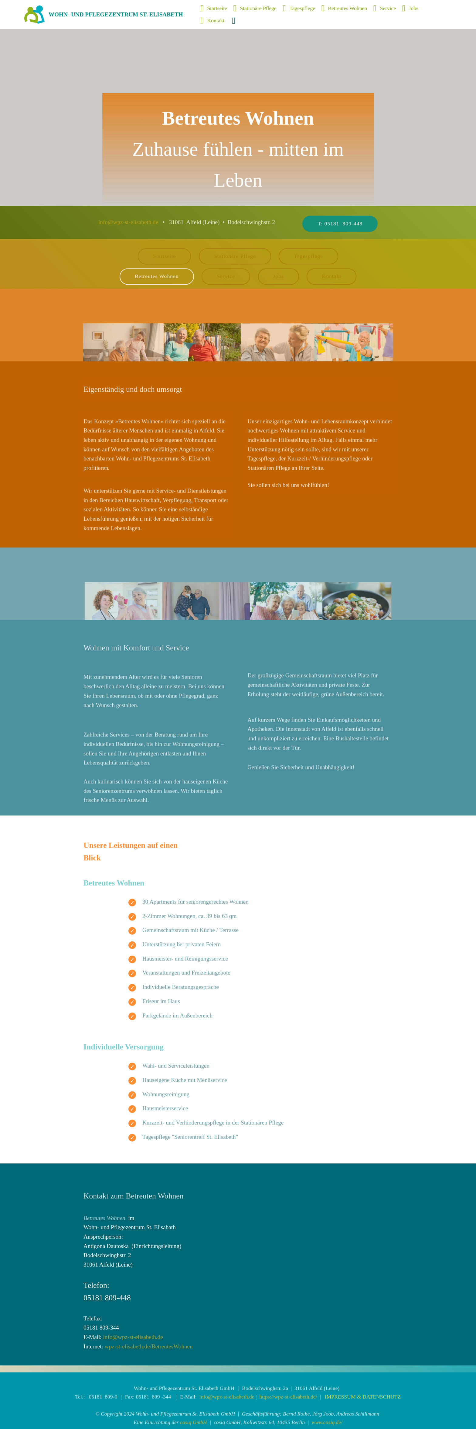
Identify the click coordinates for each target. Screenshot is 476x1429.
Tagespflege (299, 8)
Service (384, 8)
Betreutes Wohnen (344, 8)
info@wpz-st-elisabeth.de (128, 227)
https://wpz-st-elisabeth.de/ (288, 1423)
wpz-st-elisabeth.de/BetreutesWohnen (149, 1346)
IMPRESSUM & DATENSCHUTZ (362, 1423)
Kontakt (213, 20)
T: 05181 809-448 (340, 234)
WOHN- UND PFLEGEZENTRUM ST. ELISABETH (116, 14)
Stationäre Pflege (255, 8)
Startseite (214, 8)
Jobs (410, 8)
